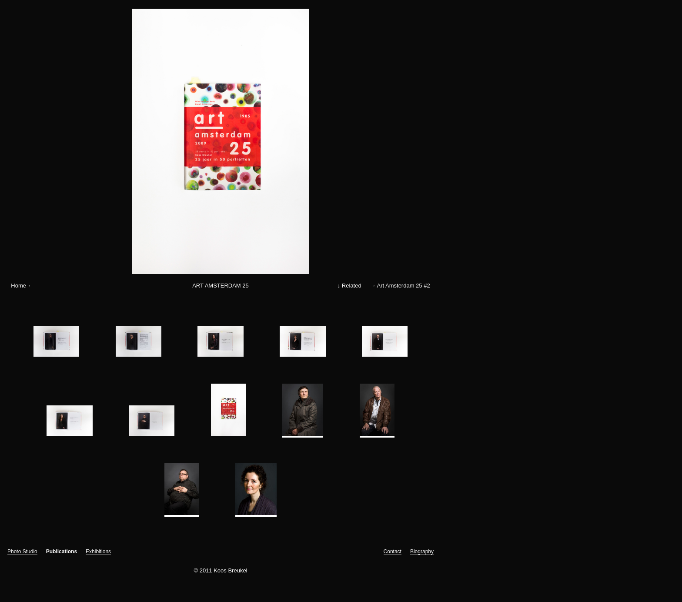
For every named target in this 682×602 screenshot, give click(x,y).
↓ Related (349, 285)
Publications (61, 551)
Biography (422, 551)
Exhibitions (98, 551)
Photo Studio (22, 551)
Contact (392, 551)
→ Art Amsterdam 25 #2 (400, 285)
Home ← (22, 285)
